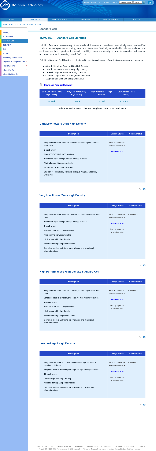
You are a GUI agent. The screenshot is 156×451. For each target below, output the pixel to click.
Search (114, 2)
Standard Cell (27, 24)
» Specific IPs (8, 70)
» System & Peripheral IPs (14, 62)
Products (14, 24)
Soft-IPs (6, 53)
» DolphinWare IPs (10, 74)
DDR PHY (7, 45)
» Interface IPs (9, 66)
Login (86, 2)
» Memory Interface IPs (12, 58)
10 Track (101, 101)
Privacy (85, 449)
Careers (106, 2)
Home (5, 24)
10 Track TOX (126, 101)
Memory (6, 32)
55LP (39, 24)
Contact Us (95, 2)
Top (142, 189)
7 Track (76, 101)
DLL (4, 49)
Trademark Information (98, 449)
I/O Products (8, 37)
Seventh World (128, 449)
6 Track (51, 101)
